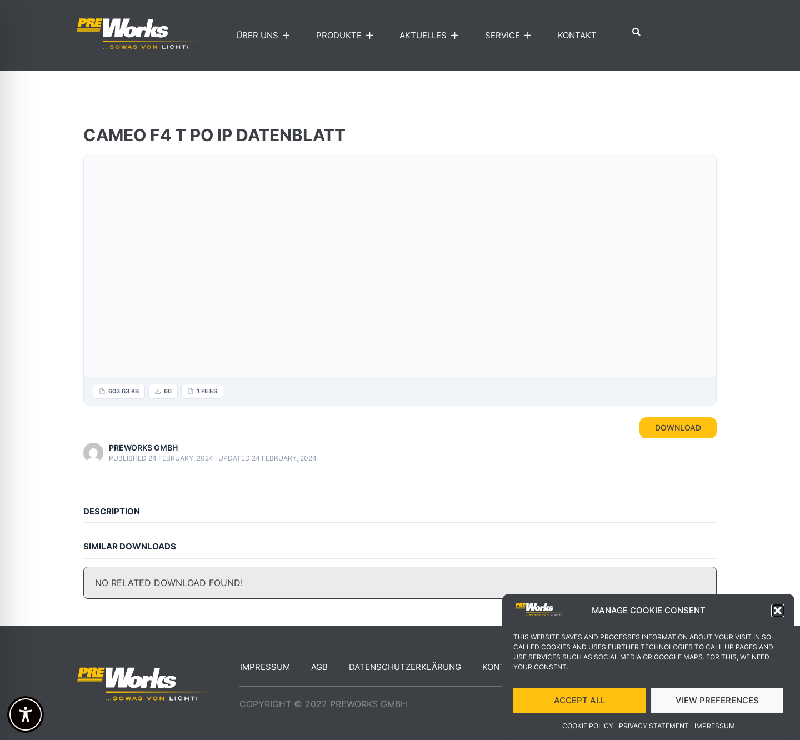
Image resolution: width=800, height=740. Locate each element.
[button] (777, 610)
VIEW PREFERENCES (717, 700)
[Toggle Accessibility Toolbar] (25, 714)
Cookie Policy (587, 726)
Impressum (714, 726)
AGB (319, 667)
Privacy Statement (654, 726)
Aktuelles (431, 35)
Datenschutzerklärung (405, 667)
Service (511, 35)
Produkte (347, 35)
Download (678, 427)
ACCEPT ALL (579, 700)
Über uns (265, 35)
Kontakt (577, 35)
